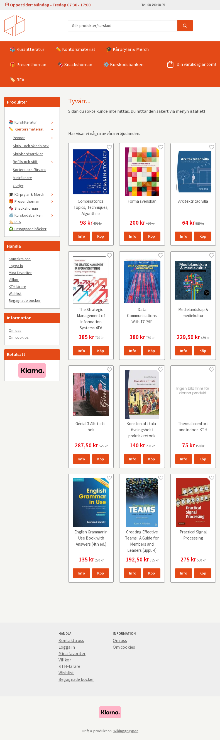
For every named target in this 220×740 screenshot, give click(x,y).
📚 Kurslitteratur (27, 49)
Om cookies (19, 337)
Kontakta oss (20, 258)
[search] (185, 25)
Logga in (16, 265)
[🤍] (32, 115)
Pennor (34, 137)
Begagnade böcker (25, 300)
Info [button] (81, 236)
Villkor (14, 279)
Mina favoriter (20, 272)
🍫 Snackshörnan (74, 64)
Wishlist (15, 293)
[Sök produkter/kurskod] (122, 25)
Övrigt (18, 185)
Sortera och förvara (29, 169)
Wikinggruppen (125, 730)
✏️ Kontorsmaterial (75, 49)
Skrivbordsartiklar (28, 153)
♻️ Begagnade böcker (28, 228)
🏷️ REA (17, 80)
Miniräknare (22, 177)
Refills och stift (34, 161)
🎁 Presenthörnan (28, 64)
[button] (100, 236)
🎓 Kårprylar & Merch (127, 49)
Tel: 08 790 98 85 (153, 4)
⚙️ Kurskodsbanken (123, 64)
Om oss (15, 330)
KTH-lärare (17, 286)
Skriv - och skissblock (31, 145)
